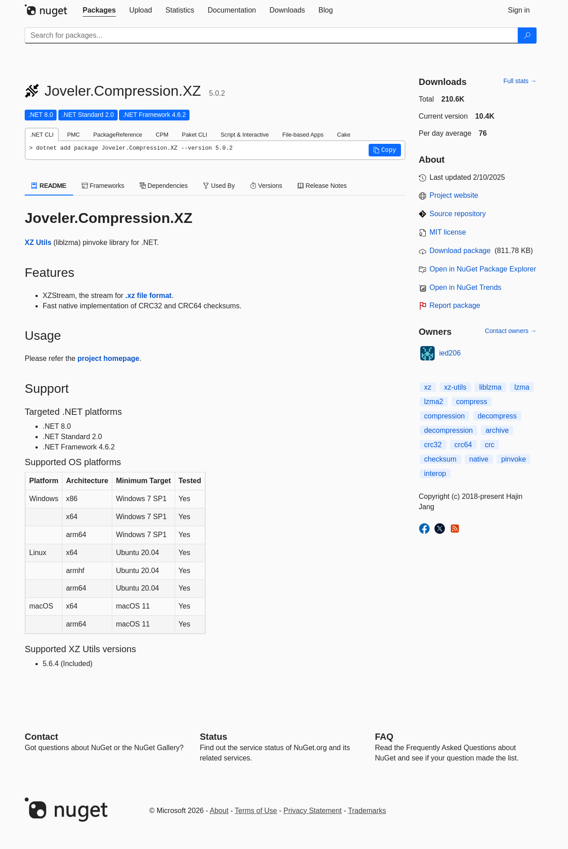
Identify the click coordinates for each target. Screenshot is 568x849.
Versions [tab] (266, 185)
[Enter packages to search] (271, 35)
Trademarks (367, 810)
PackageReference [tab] (117, 134)
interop (435, 473)
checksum (440, 459)
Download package (460, 250)
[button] (385, 150)
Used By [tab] (219, 185)
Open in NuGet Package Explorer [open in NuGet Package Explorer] (483, 269)
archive (497, 430)
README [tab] (48, 185)
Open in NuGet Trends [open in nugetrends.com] (466, 287)
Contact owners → (511, 330)
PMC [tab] (73, 134)
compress (471, 401)
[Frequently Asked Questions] (384, 737)
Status (213, 737)
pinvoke (513, 459)
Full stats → (520, 80)
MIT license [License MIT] (448, 232)
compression (444, 416)
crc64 (463, 445)
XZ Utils (38, 242)
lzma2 (434, 401)
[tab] (99, 10)
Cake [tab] (343, 134)
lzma (521, 387)
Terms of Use (256, 810)
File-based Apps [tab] (303, 134)
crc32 (433, 445)
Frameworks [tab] (103, 185)
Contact (41, 737)
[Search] (527, 35)
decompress (497, 416)
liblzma (490, 387)
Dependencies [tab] (164, 185)
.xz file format (148, 295)
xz (428, 387)
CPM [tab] (162, 134)
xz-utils (455, 387)
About (219, 810)
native (479, 459)
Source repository (458, 214)
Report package (455, 305)
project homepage (108, 358)
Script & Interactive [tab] (244, 134)
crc (489, 445)
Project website (454, 195)
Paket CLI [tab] (194, 134)
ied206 (450, 353)
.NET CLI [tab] (41, 134)
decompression (448, 430)
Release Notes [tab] (322, 185)
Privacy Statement (312, 810)
